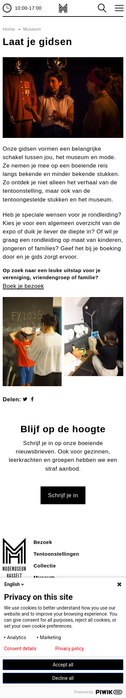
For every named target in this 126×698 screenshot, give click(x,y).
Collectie (45, 565)
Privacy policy (69, 648)
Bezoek (43, 542)
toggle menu (118, 8)
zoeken (101, 8)
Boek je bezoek (23, 286)
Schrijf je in (63, 495)
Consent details (20, 648)
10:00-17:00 (28, 8)
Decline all (63, 678)
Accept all (63, 664)
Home (9, 29)
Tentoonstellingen (56, 554)
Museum (32, 29)
